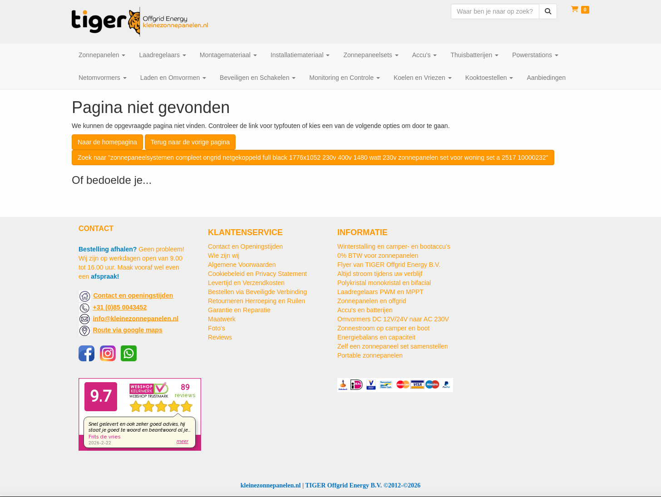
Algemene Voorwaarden (242, 264)
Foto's (216, 328)
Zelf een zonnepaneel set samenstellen (392, 346)
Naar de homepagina (107, 142)
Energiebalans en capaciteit (376, 337)
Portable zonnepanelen (370, 355)
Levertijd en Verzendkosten (246, 282)
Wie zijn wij (223, 255)
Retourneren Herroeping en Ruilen (256, 301)
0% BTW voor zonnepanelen (377, 255)
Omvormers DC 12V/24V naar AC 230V (393, 319)
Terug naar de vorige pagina (190, 142)
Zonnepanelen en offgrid (371, 301)
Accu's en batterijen (365, 310)
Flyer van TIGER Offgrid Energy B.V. (388, 264)
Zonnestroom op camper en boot (383, 328)
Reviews (220, 337)
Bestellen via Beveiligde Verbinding (257, 291)
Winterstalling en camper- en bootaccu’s (393, 246)
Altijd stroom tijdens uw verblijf (380, 273)
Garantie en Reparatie (239, 310)
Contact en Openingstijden (245, 246)
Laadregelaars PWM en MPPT (380, 291)
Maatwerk (222, 319)
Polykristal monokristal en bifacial (384, 282)
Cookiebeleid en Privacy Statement (257, 273)
